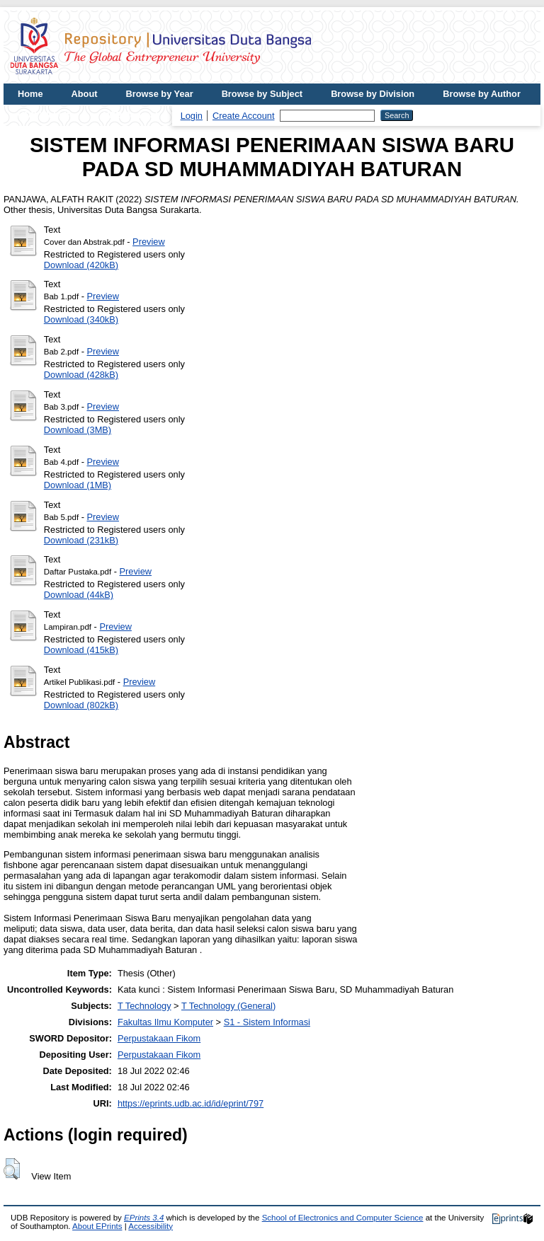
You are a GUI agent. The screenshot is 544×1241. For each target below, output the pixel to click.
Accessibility (150, 1226)
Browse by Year (159, 93)
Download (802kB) (81, 705)
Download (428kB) (81, 374)
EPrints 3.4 (144, 1217)
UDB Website (46, 115)
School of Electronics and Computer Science (343, 1217)
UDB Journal (130, 115)
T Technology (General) (228, 1005)
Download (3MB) (77, 430)
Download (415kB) (81, 650)
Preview (148, 241)
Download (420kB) (81, 265)
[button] (12, 1168)
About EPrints (97, 1226)
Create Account (243, 115)
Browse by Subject (262, 93)
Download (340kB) (81, 319)
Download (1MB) (77, 485)
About (85, 93)
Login (192, 115)
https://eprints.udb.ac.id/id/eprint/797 (191, 1103)
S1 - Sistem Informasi (267, 1022)
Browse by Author (482, 93)
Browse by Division (372, 93)
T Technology (144, 1005)
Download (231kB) (81, 540)
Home (30, 93)
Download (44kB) (78, 594)
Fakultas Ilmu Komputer (165, 1022)
